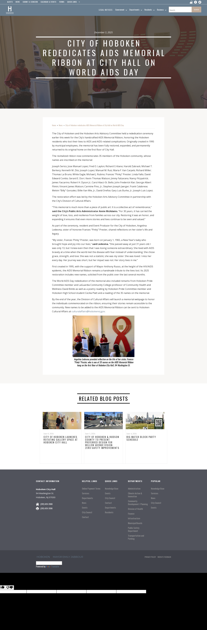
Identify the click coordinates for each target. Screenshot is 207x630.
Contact (85, 517)
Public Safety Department (133, 529)
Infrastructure (134, 518)
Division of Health (135, 508)
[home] (10, 10)
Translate (52, 566)
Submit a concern (30, 2)
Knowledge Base (111, 488)
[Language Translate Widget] (49, 563)
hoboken (43, 556)
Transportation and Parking (136, 537)
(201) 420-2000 (46, 503)
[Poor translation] (9, 587)
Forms (61, 2)
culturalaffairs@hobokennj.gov (88, 311)
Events (84, 507)
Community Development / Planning (138, 503)
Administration (134, 488)
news (18, 2)
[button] (73, 2)
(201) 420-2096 (46, 508)
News (61, 125)
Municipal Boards (135, 523)
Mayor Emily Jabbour (68, 556)
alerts (10, 2)
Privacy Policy (150, 557)
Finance (131, 513)
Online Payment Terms (91, 488)
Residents (109, 512)
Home (54, 125)
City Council (87, 512)
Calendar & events (48, 2)
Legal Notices (105, 9)
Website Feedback (164, 557)
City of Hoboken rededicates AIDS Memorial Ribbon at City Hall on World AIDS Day (94, 125)
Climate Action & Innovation (135, 495)
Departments (87, 498)
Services (85, 493)
